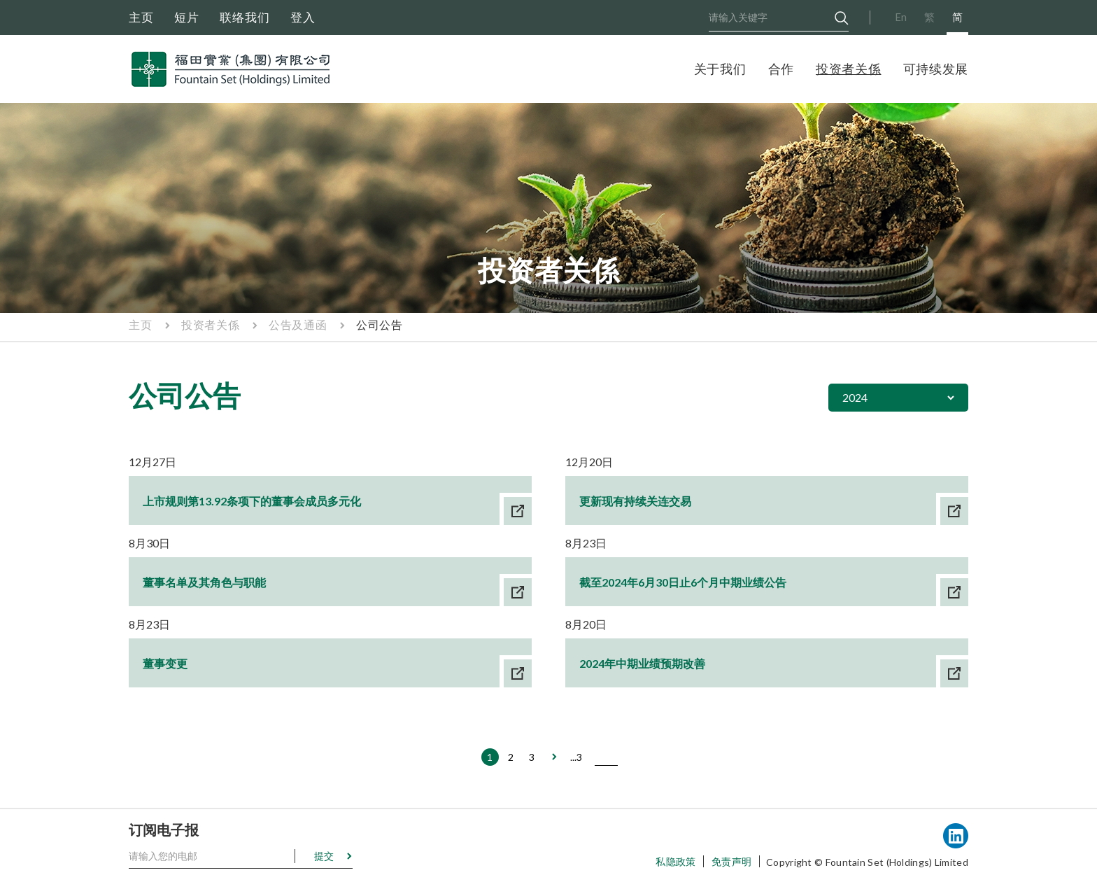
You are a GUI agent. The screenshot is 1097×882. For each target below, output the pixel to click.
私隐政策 (675, 861)
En (901, 16)
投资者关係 (849, 68)
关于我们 (720, 68)
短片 (186, 17)
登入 (303, 17)
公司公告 (379, 324)
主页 (141, 17)
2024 (855, 397)
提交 (324, 856)
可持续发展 (936, 68)
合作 (781, 68)
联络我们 (245, 17)
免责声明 (731, 861)
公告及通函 (298, 324)
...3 (576, 757)
